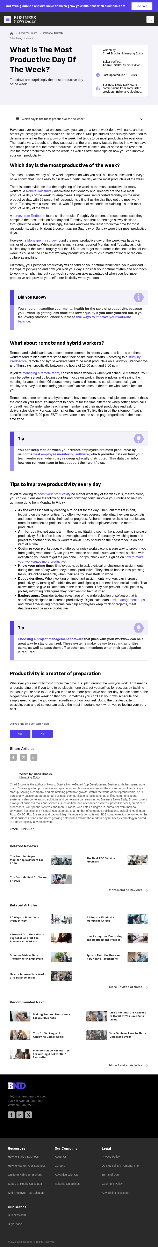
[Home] (28, 19)
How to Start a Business (23, 1156)
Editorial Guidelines (128, 91)
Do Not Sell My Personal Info (120, 1165)
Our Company (66, 1148)
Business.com (17, 1215)
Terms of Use (110, 1174)
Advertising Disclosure (116, 1192)
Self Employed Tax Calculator (26, 1192)
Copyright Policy (112, 1183)
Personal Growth (53, 33)
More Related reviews (128, 890)
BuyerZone (15, 1224)
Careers (60, 1165)
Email (14, 828)
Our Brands (17, 1207)
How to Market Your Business (26, 1165)
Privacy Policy (111, 1156)
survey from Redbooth (29, 216)
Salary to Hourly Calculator (25, 1183)
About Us (61, 1156)
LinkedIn (28, 828)
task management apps (128, 600)
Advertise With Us (66, 1174)
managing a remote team (40, 373)
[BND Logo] (25, 1086)
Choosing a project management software (50, 639)
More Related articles (128, 987)
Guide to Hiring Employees (25, 1174)
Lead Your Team (28, 33)
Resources (17, 1148)
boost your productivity (53, 494)
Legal (106, 1148)
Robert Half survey (39, 191)
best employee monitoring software (61, 454)
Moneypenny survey (42, 240)
